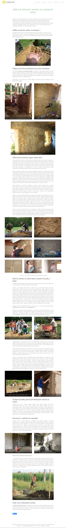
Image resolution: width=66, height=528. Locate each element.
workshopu (15, 307)
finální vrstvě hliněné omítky (19, 505)
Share (14, 513)
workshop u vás (31, 307)
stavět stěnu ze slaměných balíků (25, 71)
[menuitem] (37, 2)
